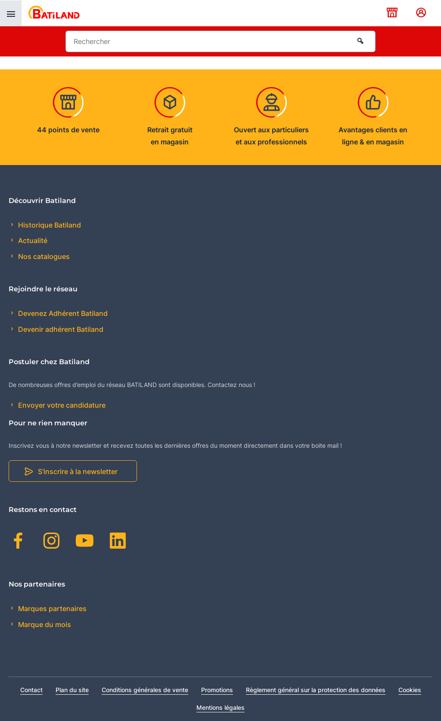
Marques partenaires (51, 608)
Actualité (31, 240)
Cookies (409, 689)
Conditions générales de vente (145, 689)
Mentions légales (220, 707)
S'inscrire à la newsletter (78, 471)
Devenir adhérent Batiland (59, 329)
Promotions (217, 689)
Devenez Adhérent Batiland (62, 313)
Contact (31, 689)
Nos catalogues (43, 256)
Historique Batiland (48, 225)
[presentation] (11, 13)
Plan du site (72, 689)
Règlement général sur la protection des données (315, 689)
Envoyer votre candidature (61, 405)
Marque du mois (43, 624)
